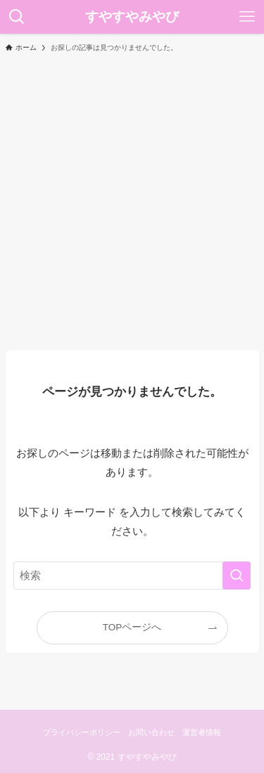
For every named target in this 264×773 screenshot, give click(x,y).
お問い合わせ (151, 732)
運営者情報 (201, 732)
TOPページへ (132, 627)
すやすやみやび (132, 17)
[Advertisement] (132, 200)
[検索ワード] (132, 575)
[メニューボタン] (247, 17)
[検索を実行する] (236, 575)
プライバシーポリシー (81, 732)
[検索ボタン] (17, 17)
